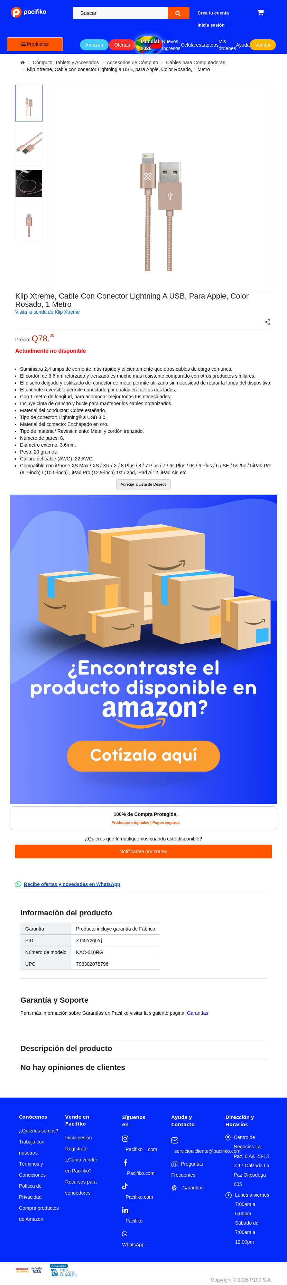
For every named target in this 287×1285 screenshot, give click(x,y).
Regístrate (76, 1148)
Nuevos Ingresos (171, 45)
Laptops (210, 45)
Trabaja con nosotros (31, 1147)
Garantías (197, 1013)
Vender (262, 45)
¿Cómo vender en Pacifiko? (81, 1165)
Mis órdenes (227, 45)
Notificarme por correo (144, 851)
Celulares (191, 45)
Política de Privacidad (30, 1191)
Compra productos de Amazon (39, 1213)
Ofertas (122, 45)
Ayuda (243, 45)
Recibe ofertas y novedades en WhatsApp (72, 884)
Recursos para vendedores (81, 1187)
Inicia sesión (78, 1137)
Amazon (94, 45)
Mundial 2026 (150, 45)
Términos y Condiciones (32, 1169)
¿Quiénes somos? (38, 1130)
